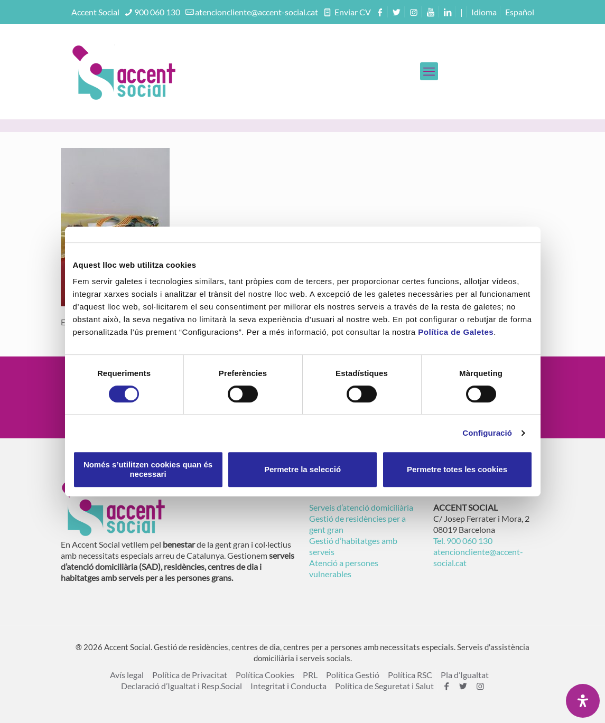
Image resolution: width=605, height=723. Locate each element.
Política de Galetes (456, 331)
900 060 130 (157, 12)
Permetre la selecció (302, 469)
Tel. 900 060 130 (462, 541)
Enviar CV (352, 12)
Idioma (484, 12)
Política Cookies (265, 675)
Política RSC (410, 675)
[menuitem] (519, 11)
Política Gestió (352, 675)
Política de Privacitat (189, 675)
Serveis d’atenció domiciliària (361, 507)
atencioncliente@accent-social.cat (256, 12)
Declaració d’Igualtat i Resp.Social (181, 686)
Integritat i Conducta (288, 686)
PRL (310, 675)
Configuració (487, 432)
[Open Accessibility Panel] (583, 701)
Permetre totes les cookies (457, 469)
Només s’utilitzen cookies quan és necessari (147, 469)
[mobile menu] (429, 71)
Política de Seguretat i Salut (384, 686)
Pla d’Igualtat (465, 675)
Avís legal (127, 675)
